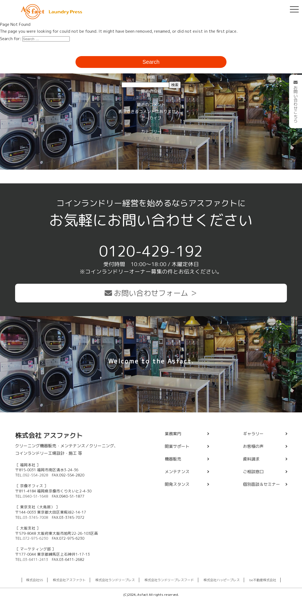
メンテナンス (177, 472)
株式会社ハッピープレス (221, 580)
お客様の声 (253, 446)
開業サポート (177, 446)
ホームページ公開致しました (151, 98)
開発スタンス (177, 484)
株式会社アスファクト (69, 580)
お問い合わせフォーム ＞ (151, 293)
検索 (151, 77)
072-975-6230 (35, 538)
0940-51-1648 (35, 496)
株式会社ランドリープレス (115, 580)
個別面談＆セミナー (261, 484)
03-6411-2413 (35, 559)
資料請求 (251, 459)
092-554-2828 (35, 475)
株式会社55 (34, 580)
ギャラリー (253, 434)
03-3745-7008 (35, 517)
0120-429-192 (151, 251)
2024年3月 (151, 125)
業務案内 (173, 434)
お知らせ (151, 138)
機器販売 (173, 459)
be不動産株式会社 (262, 580)
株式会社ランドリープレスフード (169, 580)
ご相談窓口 (253, 472)
